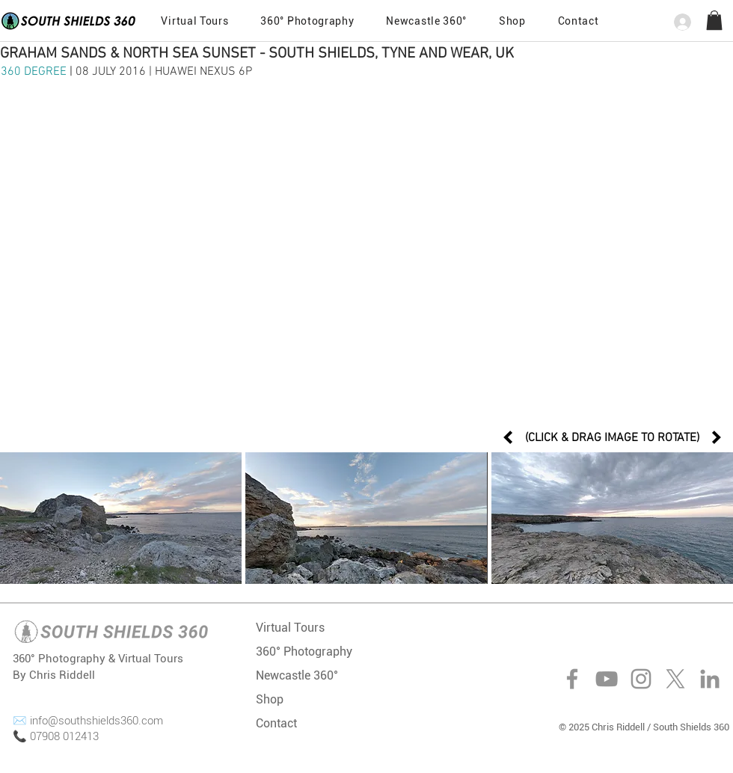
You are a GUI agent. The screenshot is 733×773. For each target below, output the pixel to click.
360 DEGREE (35, 71)
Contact (276, 723)
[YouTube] (606, 678)
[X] (675, 678)
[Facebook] (572, 678)
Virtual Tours (290, 627)
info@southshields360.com (96, 720)
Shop (269, 699)
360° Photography (304, 651)
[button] (578, 21)
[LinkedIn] (709, 678)
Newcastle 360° (297, 675)
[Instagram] (641, 678)
